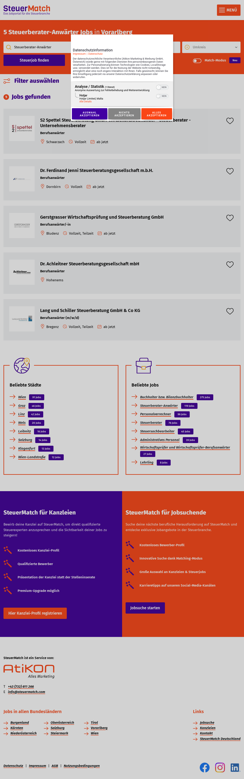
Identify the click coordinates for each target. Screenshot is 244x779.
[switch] (162, 87)
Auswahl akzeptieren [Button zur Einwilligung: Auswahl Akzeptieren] (90, 114)
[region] (122, 94)
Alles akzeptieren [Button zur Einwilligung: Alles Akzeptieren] (157, 114)
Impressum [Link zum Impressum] (79, 53)
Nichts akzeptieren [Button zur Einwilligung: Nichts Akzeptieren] (124, 114)
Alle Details (85, 101)
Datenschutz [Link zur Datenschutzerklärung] (95, 53)
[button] (159, 87)
